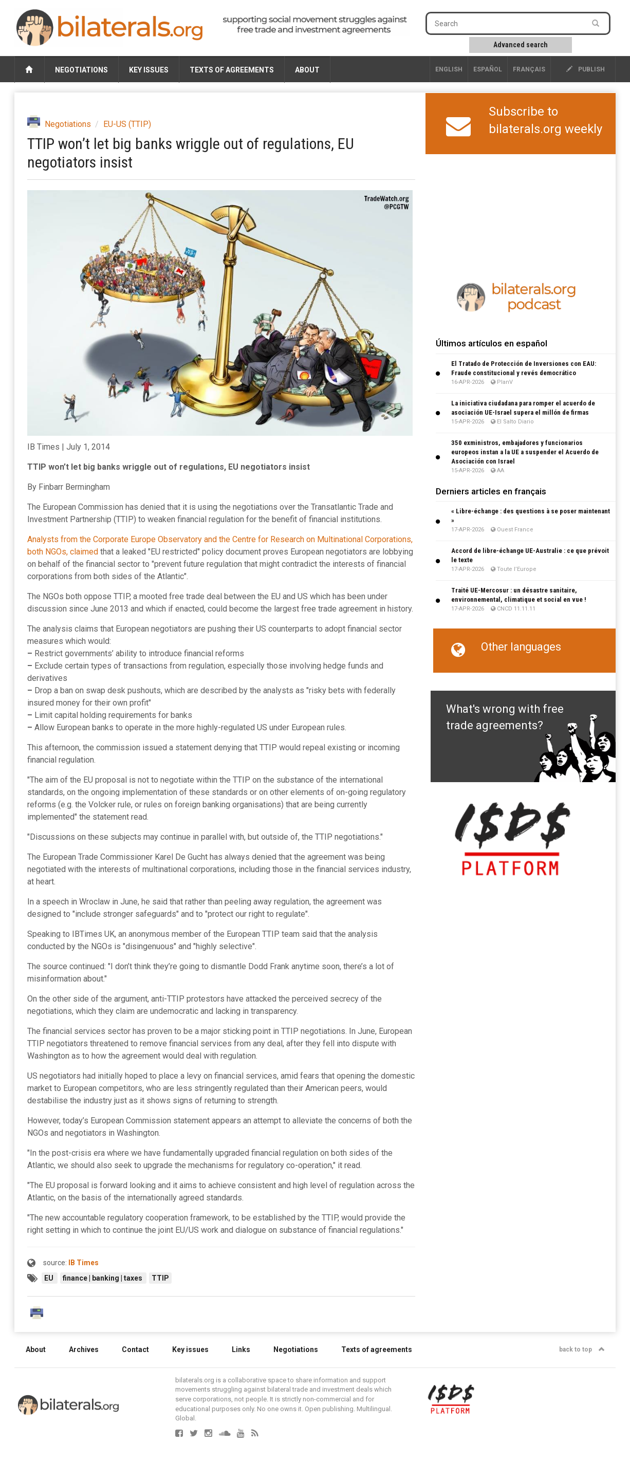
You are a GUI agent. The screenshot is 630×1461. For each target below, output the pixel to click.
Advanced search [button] (520, 45)
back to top (582, 1349)
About (307, 70)
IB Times (83, 1263)
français (529, 69)
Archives (84, 1349)
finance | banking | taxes (103, 1278)
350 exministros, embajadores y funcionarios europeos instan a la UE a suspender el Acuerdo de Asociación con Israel (525, 452)
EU (49, 1278)
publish (585, 69)
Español (487, 69)
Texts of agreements (232, 70)
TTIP (160, 1278)
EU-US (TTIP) (127, 124)
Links (241, 1349)
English (448, 69)
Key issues (149, 70)
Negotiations (81, 70)
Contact (135, 1349)
